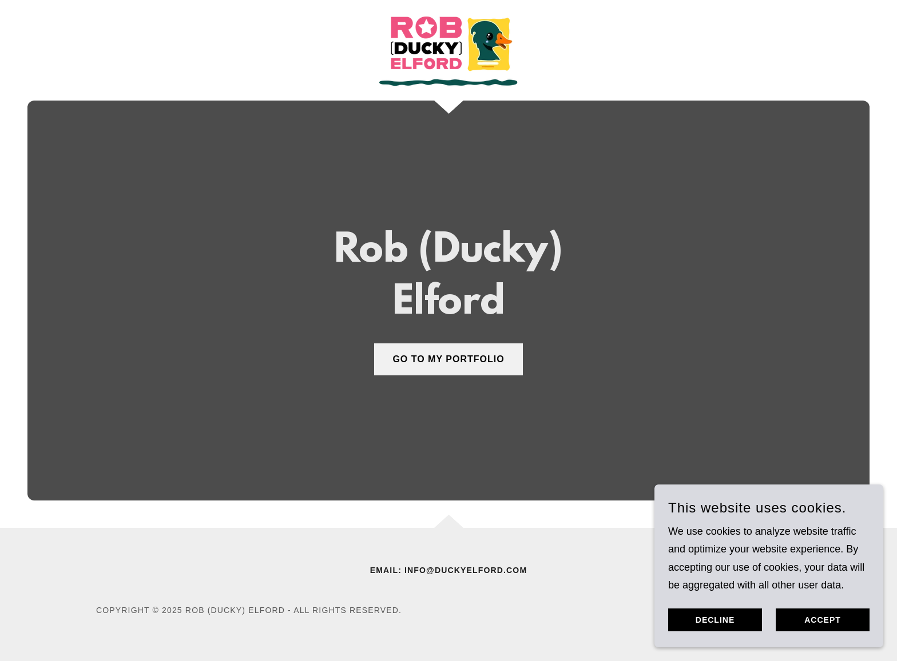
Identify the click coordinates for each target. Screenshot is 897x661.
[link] (448, 49)
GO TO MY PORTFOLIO (448, 359)
